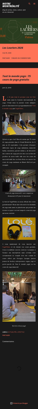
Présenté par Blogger (19, 403)
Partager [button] (6, 58)
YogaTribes (19, 108)
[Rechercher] (29, 3)
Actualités (12, 332)
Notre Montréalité (10, 5)
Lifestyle (20, 332)
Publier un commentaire (21, 58)
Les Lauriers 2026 (12, 47)
